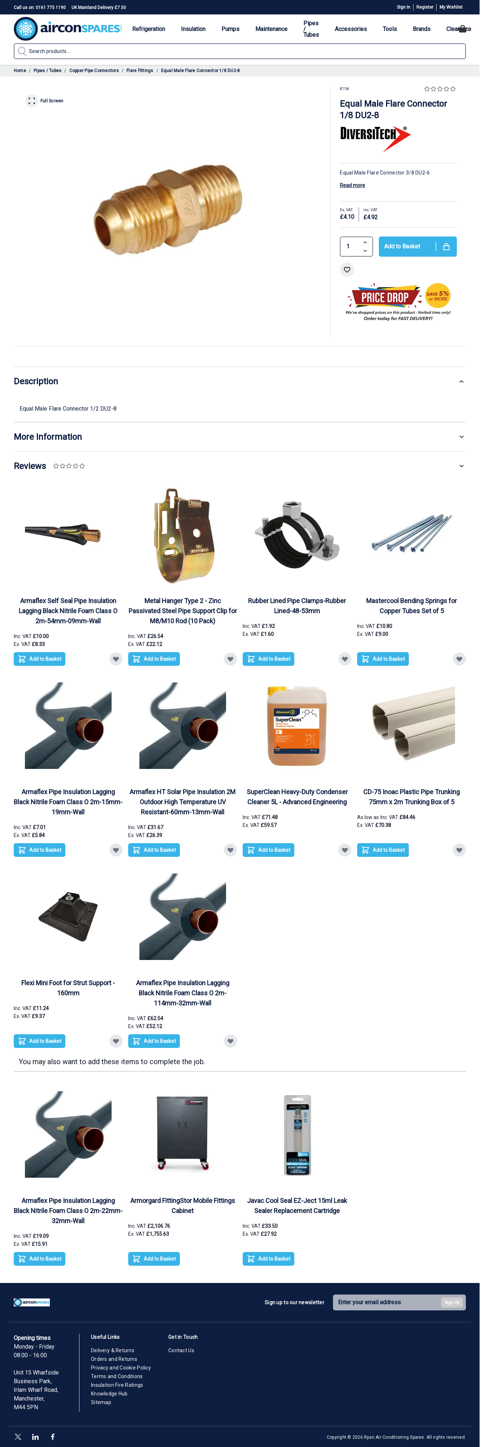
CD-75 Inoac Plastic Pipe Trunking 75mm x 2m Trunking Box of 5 (411, 797)
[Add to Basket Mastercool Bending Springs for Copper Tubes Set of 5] (383, 659)
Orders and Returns (114, 1359)
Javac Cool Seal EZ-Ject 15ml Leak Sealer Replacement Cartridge (297, 1205)
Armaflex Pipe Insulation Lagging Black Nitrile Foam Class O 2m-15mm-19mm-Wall (68, 802)
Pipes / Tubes (47, 70)
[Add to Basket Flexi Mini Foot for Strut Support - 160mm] (39, 1041)
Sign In (403, 7)
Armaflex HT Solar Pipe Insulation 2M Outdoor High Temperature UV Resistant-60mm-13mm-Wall (182, 802)
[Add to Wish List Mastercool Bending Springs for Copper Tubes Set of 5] (459, 658)
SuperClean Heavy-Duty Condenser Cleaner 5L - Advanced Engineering (297, 797)
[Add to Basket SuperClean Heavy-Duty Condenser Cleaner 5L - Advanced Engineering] (268, 850)
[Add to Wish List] (347, 269)
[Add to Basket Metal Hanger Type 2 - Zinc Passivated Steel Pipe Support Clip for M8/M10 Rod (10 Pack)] (154, 659)
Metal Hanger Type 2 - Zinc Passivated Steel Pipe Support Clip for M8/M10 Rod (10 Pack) (183, 611)
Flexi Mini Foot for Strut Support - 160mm (68, 988)
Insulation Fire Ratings (117, 1385)
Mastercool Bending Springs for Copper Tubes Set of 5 (411, 606)
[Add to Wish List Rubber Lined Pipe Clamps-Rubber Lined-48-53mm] (344, 658)
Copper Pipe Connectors (94, 70)
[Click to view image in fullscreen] (172, 210)
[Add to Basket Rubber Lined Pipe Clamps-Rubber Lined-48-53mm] (268, 659)
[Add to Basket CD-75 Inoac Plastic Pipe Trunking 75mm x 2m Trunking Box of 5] (383, 850)
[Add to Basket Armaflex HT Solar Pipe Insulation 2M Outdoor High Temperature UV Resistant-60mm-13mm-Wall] (154, 850)
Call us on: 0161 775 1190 (40, 7)
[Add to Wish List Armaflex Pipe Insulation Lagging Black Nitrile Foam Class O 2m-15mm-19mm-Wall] (115, 850)
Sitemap (101, 1402)
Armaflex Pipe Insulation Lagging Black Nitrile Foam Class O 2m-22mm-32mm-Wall (68, 1211)
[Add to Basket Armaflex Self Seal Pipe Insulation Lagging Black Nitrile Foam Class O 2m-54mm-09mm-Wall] (39, 659)
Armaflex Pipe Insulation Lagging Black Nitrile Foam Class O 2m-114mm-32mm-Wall (182, 993)
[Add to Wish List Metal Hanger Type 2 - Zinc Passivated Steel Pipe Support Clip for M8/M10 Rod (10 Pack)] (230, 658)
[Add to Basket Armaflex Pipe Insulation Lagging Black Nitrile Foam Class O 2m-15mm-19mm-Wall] (39, 850)
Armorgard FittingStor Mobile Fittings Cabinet (182, 1205)
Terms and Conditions (117, 1376)
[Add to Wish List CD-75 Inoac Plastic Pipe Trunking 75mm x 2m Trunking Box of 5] (459, 850)
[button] (440, 89)
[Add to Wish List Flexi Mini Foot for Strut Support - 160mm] (115, 1041)
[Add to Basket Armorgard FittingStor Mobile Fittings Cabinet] (154, 1259)
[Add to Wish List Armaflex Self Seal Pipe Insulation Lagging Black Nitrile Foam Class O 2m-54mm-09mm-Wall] (115, 658)
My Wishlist (451, 7)
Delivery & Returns (112, 1350)
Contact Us (181, 1350)
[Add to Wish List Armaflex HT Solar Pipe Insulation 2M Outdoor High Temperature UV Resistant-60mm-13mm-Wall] (230, 850)
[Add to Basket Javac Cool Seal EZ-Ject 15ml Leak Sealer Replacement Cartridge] (268, 1259)
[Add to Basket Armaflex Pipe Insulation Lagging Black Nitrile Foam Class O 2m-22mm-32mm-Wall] (39, 1259)
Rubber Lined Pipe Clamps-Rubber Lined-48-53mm (297, 606)
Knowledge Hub (109, 1394)
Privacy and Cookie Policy (121, 1368)
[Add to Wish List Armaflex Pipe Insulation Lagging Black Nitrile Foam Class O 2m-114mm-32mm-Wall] (230, 1041)
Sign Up (452, 1302)
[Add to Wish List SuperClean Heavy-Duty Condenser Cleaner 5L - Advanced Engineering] (344, 850)
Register (424, 7)
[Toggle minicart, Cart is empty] (462, 29)
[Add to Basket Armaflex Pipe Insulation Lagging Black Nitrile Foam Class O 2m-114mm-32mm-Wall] (154, 1041)
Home (20, 70)
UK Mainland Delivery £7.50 (99, 7)
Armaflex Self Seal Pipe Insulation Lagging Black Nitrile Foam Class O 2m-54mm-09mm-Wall (68, 611)
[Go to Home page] (68, 29)
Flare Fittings (139, 70)
